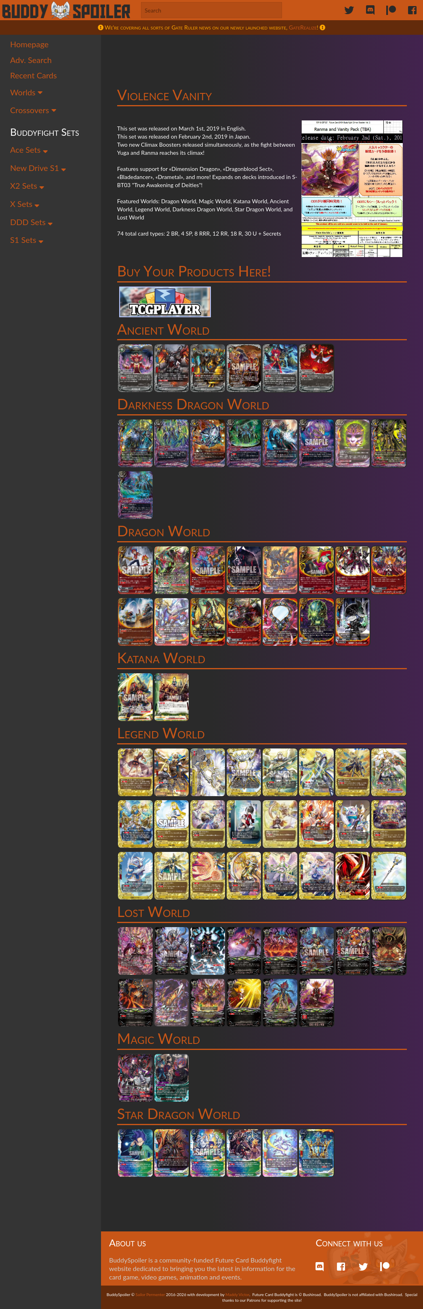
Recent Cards (33, 75)
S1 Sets (27, 240)
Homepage (29, 44)
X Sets (25, 204)
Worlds (26, 92)
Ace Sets (29, 149)
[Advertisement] (262, 54)
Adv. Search (31, 60)
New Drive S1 (38, 168)
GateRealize (303, 27)
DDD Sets (31, 222)
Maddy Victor (237, 1294)
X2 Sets (27, 185)
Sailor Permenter (150, 1294)
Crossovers (33, 110)
